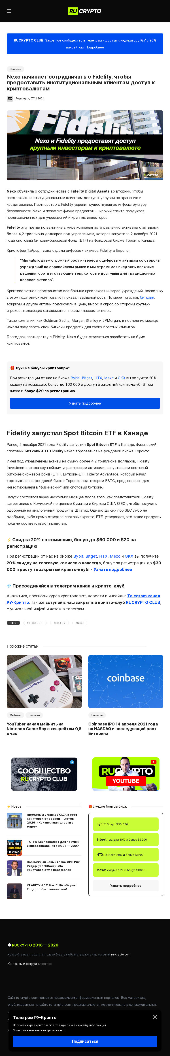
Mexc (109, 378)
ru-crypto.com (120, 954)
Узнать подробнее (85, 403)
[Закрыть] (155, 1017)
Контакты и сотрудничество (30, 964)
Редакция (22, 98)
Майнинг (15, 715)
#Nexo (80, 623)
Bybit (75, 378)
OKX (121, 378)
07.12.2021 (37, 98)
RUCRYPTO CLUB (143, 602)
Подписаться (85, 1041)
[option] (44, 696)
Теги (13, 623)
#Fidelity (59, 623)
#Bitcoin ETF (35, 623)
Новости (15, 69)
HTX (98, 378)
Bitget (87, 378)
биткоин (147, 297)
